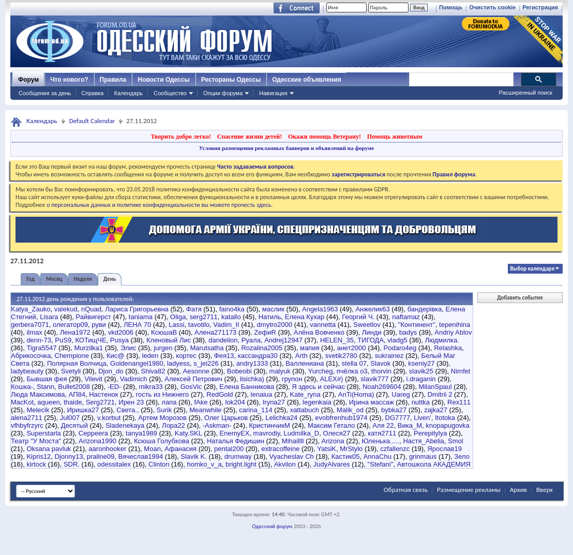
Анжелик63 (372, 309)
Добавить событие (519, 297)
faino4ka (232, 309)
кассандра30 (258, 355)
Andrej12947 (283, 340)
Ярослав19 (444, 449)
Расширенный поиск (525, 92)
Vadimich (133, 379)
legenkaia (317, 402)
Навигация (273, 93)
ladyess (178, 363)
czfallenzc (395, 449)
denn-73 (38, 340)
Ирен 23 (131, 402)
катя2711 (382, 433)
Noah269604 (382, 387)
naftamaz (405, 317)
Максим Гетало (331, 425)
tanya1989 (141, 433)
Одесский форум (272, 526)
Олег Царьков (226, 418)
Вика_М (410, 425)
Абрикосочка (31, 355)
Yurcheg (320, 371)
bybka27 (393, 410)
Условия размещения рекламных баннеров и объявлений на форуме (286, 148)
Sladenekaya (124, 425)
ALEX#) (331, 379)
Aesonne (196, 371)
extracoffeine (280, 449)
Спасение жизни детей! (249, 136)
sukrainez (389, 355)
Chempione (72, 355)
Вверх (544, 489)
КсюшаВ (164, 332)
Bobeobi (239, 371)
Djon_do (110, 371)
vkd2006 (120, 332)
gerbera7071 (30, 324)
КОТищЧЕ (90, 340)
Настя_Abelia (423, 441)
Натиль (270, 317)
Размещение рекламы (469, 489)
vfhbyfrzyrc (27, 425)
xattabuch (304, 410)
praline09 (101, 456)
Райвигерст (93, 317)
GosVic (191, 387)
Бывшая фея (46, 379)
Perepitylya (430, 433)
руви (99, 324)
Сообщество (170, 93)
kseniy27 (421, 363)
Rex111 (459, 402)
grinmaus (422, 456)
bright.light (241, 464)
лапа (168, 402)
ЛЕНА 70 (137, 324)
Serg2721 (100, 402)
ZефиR (265, 332)
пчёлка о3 (352, 371)
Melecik (37, 410)
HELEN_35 (337, 340)
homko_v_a (204, 464)
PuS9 (63, 340)
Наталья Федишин (235, 441)
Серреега (93, 433)
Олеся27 (337, 433)
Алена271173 (215, 332)
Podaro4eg (400, 348)
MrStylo (351, 449)
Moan (152, 449)
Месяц (54, 279)
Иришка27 (83, 410)
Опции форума (223, 93)
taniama (141, 317)
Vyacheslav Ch (291, 456)
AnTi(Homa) (356, 394)
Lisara (49, 317)
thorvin (381, 371)
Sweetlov (367, 324)
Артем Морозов (162, 418)
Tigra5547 (41, 348)
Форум (28, 79)
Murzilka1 (88, 348)
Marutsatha (206, 348)
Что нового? (69, 79)
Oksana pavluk (48, 449)
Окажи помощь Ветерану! (324, 136)
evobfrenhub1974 (341, 418)
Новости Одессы (163, 79)
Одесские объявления (306, 79)
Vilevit (93, 379)
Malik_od (350, 410)
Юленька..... (381, 441)
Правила (113, 79)
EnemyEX (235, 433)
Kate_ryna (305, 394)
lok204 (235, 402)
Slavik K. (193, 456)
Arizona (332, 441)
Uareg (400, 394)
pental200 (229, 449)
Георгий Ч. (358, 317)
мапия (310, 348)
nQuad (91, 309)
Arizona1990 (97, 441)
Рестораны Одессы (231, 79)
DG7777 (397, 418)
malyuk (280, 371)
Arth (301, 355)
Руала (251, 340)
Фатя (194, 309)
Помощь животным (395, 136)
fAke (200, 402)
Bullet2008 (73, 387)
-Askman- (217, 425)
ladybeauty (27, 371)
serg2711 (204, 317)
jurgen (163, 348)
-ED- (115, 387)
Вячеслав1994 (140, 456)
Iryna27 (274, 402)
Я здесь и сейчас (318, 387)
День (109, 279)
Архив (518, 489)
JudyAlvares (331, 464)
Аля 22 (383, 425)
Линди (372, 332)
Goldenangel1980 (136, 363)
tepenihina (454, 324)
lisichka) (252, 379)
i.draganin (420, 379)
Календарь (128, 93)
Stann (45, 387)
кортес (186, 355)
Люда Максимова (38, 394)
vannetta (323, 324)
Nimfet (461, 371)
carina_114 (255, 410)
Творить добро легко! (180, 136)
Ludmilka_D (302, 433)
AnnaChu (377, 456)
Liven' (422, 418)
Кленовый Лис (168, 340)
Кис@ (116, 355)
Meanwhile (205, 410)
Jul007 (70, 418)
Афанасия (180, 449)
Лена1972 (75, 332)
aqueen (48, 402)
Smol (455, 441)
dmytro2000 (275, 324)
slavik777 (374, 379)
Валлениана (304, 363)
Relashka (448, 348)
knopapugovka (448, 425)
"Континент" (416, 324)
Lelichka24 (281, 418)
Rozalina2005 (261, 348)
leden (150, 355)
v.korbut (108, 418)
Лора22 (173, 425)
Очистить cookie (492, 7)
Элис (128, 348)
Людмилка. (442, 340)
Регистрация (540, 7)
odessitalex (114, 464)
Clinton (158, 464)
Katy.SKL (188, 433)
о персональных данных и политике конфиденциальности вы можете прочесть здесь (159, 204)
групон (292, 379)
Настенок (103, 394)
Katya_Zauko (31, 309)
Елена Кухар (304, 317)
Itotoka (445, 418)
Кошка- (22, 387)
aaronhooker (107, 449)
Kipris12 (38, 456)
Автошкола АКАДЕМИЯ (434, 464)
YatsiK (326, 449)
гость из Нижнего (162, 394)
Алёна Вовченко (319, 332)
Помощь (450, 7)
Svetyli (71, 371)
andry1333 (252, 363)
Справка (92, 93)
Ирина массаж (371, 402)
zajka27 (435, 410)
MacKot (22, 402)
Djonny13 (69, 456)
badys (408, 332)
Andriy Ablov (453, 332)
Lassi (176, 324)
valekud (66, 309)
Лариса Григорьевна (137, 309)
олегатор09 (70, 324)
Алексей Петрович (193, 379)
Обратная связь (406, 489)
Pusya (119, 340)
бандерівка (425, 309)
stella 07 (354, 363)
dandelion (222, 340)
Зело (462, 456)
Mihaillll (293, 441)
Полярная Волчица (77, 363)
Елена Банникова (246, 387)
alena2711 (26, 418)
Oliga (178, 317)
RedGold (219, 394)
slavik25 (421, 371)
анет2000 (351, 348)
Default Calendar (92, 121)
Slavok (380, 363)
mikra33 (150, 387)
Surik (164, 410)
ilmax (34, 332)
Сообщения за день (45, 93)
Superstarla (43, 433)
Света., (127, 410)
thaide (73, 402)
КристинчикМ (269, 425)
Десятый (74, 425)
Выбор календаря (532, 268)
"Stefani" (381, 464)
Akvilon (285, 464)
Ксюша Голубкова (161, 441)
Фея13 (224, 355)
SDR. (72, 464)
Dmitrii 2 (440, 394)
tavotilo (198, 324)
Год (30, 279)
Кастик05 (345, 456)
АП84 (77, 394)
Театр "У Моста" (36, 441)
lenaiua (262, 394)
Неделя (83, 279)
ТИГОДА (370, 340)
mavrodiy (266, 433)
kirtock (36, 464)
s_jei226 (205, 363)
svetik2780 (341, 355)
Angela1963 (320, 309)
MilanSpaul (434, 387)
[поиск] (460, 80)
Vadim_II (226, 324)
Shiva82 (153, 371)
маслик (273, 309)
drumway (238, 456)
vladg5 (397, 340)
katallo (231, 317)
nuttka (421, 402)
